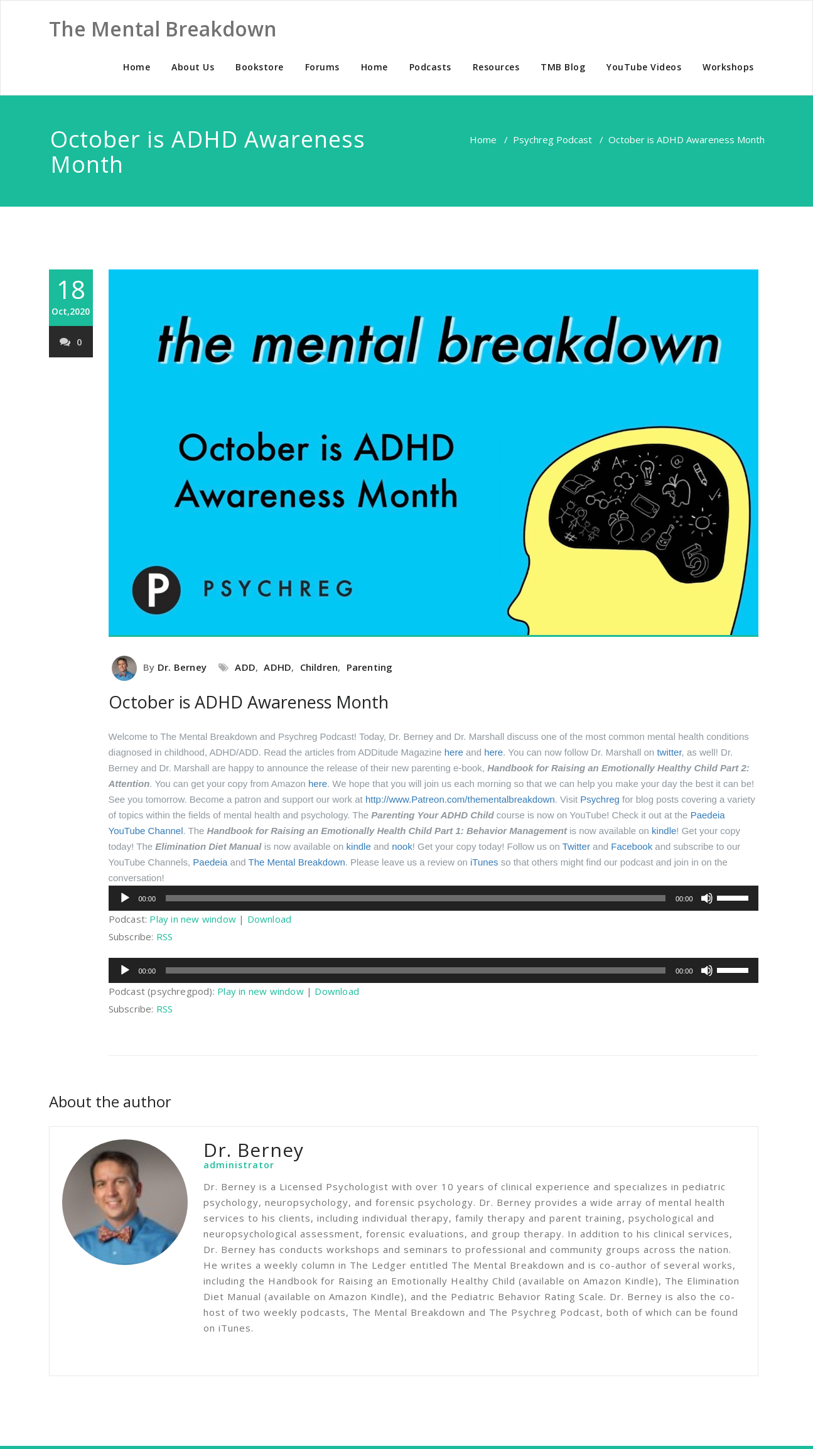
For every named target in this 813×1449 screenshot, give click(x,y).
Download (269, 919)
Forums (322, 67)
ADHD (277, 667)
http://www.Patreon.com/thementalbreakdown (460, 799)
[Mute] (707, 898)
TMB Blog (563, 67)
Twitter (576, 846)
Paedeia (210, 862)
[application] (433, 898)
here (453, 752)
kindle (664, 830)
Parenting (370, 667)
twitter (669, 752)
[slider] (415, 898)
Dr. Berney (182, 667)
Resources (496, 67)
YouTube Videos (643, 67)
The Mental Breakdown (296, 862)
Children (319, 667)
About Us (192, 67)
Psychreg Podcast (552, 139)
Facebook (631, 846)
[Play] (125, 898)
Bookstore (259, 67)
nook (402, 846)
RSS (164, 936)
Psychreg (600, 799)
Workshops (728, 67)
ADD (245, 667)
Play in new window (192, 919)
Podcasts (430, 67)
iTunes (484, 862)
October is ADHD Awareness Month (249, 702)
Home (136, 67)
